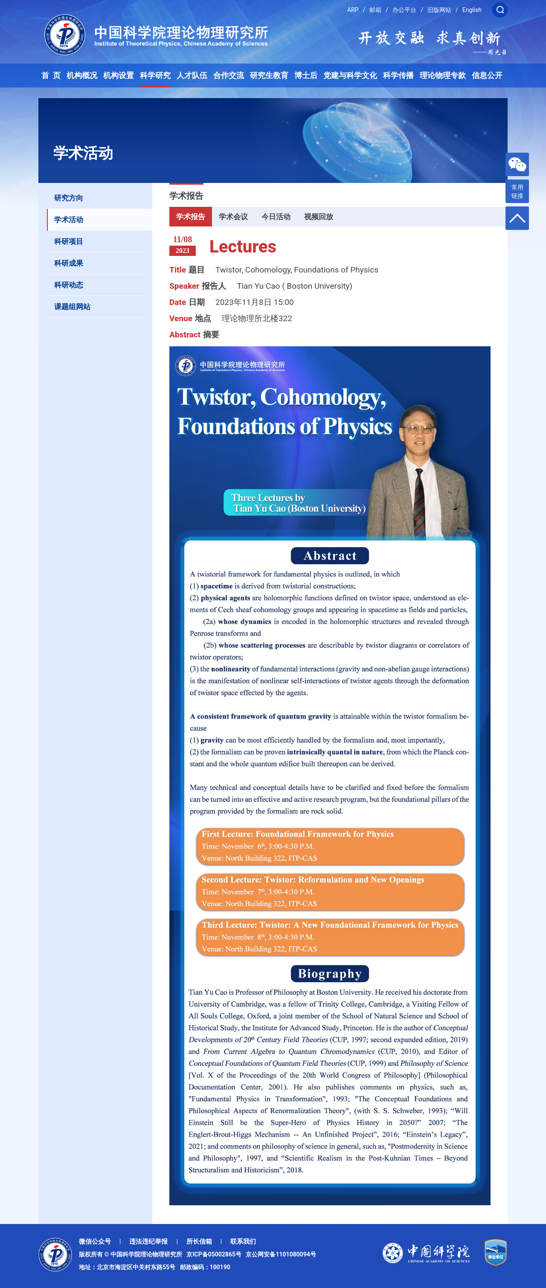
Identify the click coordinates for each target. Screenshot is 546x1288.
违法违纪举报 (148, 1241)
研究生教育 (269, 75)
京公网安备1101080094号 (281, 1254)
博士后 (305, 75)
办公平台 (404, 9)
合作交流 (228, 75)
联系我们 (243, 1241)
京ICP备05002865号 (215, 1254)
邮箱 (375, 9)
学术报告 (190, 216)
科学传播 (398, 75)
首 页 (51, 75)
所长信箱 (199, 1241)
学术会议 (233, 216)
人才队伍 (192, 75)
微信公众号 (95, 1241)
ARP (353, 9)
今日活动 (275, 216)
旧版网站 (439, 9)
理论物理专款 (443, 75)
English (472, 9)
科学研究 (155, 75)
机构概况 (82, 75)
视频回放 (318, 216)
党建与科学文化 (350, 75)
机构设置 (118, 75)
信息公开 (487, 75)
